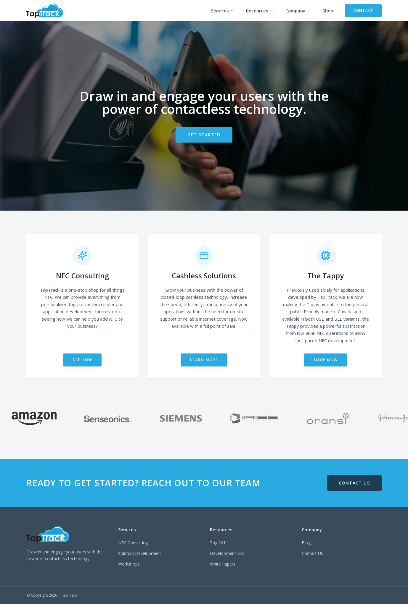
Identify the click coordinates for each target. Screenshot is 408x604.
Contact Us (312, 553)
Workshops (129, 564)
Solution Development (139, 553)
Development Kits (227, 553)
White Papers (222, 564)
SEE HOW (82, 359)
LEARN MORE (204, 359)
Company (298, 11)
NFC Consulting (133, 542)
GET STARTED (203, 135)
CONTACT (363, 10)
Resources (260, 11)
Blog (306, 542)
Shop (327, 11)
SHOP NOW (326, 359)
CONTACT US (354, 483)
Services (222, 11)
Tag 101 (218, 542)
